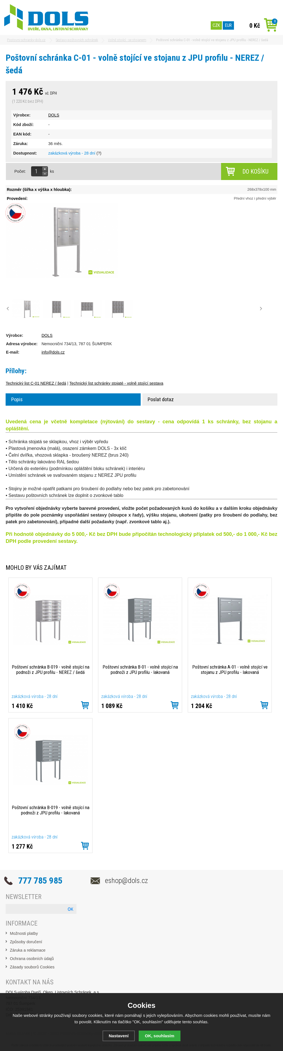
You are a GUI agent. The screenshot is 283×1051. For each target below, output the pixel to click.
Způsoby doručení (26, 942)
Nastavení (119, 1035)
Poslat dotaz (161, 399)
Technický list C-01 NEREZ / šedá (36, 383)
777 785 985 (40, 880)
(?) (98, 153)
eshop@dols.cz (126, 880)
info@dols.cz (53, 352)
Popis (17, 399)
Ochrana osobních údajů (32, 958)
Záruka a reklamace (27, 950)
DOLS (53, 115)
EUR (228, 25)
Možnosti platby (24, 933)
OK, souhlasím (159, 1035)
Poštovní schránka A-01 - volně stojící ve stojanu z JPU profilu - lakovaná (230, 669)
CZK (216, 25)
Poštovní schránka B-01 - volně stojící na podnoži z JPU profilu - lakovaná (140, 669)
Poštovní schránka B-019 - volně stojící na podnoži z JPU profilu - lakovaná (50, 810)
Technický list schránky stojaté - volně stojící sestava (116, 383)
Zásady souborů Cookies (32, 967)
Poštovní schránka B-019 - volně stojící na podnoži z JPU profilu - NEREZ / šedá (50, 669)
